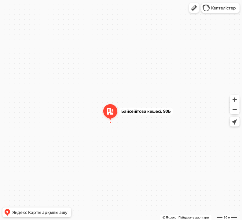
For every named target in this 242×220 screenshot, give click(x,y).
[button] (194, 8)
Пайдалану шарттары (193, 217)
